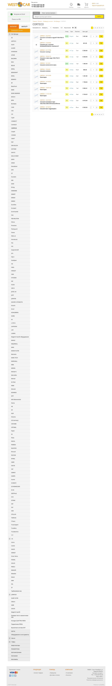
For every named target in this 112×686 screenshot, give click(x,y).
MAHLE (13, 340)
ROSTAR (13, 455)
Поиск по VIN (14, 19)
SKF (12, 504)
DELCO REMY (15, 156)
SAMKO (13, 472)
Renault (13, 451)
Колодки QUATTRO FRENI (18, 621)
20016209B (48, 75)
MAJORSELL (14, 344)
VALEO (13, 549)
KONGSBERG (14, 312)
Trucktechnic (14, 531)
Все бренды (14, 34)
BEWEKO (13, 79)
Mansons (13, 354)
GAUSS (13, 608)
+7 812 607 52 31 (38, 6)
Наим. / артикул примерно (48, 13)
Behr (12, 62)
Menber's (14, 371)
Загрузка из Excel (16, 14)
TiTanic (13, 521)
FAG (12, 215)
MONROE (14, 392)
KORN (13, 316)
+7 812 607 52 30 (38, 5)
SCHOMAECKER (15, 486)
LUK (12, 330)
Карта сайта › (99, 676)
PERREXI (13, 445)
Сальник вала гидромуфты (48, 108)
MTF (12, 396)
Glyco (12, 257)
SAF (12, 469)
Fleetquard (14, 229)
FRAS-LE (13, 236)
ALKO (12, 44)
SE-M (12, 490)
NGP (12, 413)
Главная (35, 21)
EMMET (13, 194)
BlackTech (14, 86)
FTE (12, 246)
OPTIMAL (13, 427)
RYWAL (13, 458)
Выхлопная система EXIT (18, 627)
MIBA (12, 385)
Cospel (13, 131)
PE (12, 434)
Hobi (12, 274)
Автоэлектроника (16, 652)
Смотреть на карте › (97, 673)
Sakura (13, 601)
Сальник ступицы (45, 52)
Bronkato (13, 104)
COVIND (13, 135)
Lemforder (14, 326)
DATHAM (13, 149)
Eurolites (13, 204)
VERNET (13, 553)
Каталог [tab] (13, 26)
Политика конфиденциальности (95, 680)
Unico (12, 542)
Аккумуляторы (15, 649)
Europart (13, 208)
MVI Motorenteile (16, 399)
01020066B (48, 42)
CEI (12, 114)
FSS (12, 243)
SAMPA (13, 476)
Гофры (13, 642)
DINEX (13, 163)
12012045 (48, 63)
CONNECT (14, 121)
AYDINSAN (14, 51)
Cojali (12, 117)
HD (12, 264)
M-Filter (13, 382)
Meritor (13, 378)
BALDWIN (14, 58)
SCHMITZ (13, 483)
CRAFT (13, 138)
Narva (13, 403)
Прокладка (43, 77)
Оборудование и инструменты (20, 634)
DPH (12, 170)
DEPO (12, 159)
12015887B (48, 81)
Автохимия (14, 656)
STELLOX (13, 514)
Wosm (13, 577)
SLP (12, 507)
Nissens (13, 417)
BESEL (13, 76)
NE (12, 406)
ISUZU (13, 284)
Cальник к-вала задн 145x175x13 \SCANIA (50, 59)
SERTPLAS (14, 493)
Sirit (12, 497)
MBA (12, 364)
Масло (13, 638)
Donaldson (14, 166)
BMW (12, 90)
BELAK (13, 65)
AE (12, 37)
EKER (12, 184)
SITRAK (13, 500)
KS (12, 319)
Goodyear (14, 260)
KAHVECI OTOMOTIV (17, 302)
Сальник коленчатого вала (48, 65)
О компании (69, 673)
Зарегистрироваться (98, 5)
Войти (94, 3)
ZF (12, 587)
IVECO (13, 288)
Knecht (13, 305)
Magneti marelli (15, 612)
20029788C (48, 36)
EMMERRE (14, 191)
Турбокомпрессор (16, 591)
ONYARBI (13, 424)
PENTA (13, 441)
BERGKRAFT (14, 72)
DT (12, 173)
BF (12, 83)
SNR (12, 511)
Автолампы (14, 659)
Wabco (13, 566)
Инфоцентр (53, 673)
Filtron (13, 222)
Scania (13, 479)
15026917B (48, 56)
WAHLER (13, 570)
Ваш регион (35, 2)
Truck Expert (14, 525)
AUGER (13, 48)
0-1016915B (48, 94)
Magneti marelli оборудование (20, 337)
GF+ (12, 253)
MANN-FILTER (15, 351)
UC (12, 539)
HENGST (13, 271)
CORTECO (14, 128)
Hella (12, 267)
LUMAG (13, 333)
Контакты (68, 675)
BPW (12, 100)
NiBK (12, 605)
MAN (12, 347)
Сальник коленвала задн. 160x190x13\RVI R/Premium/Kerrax (50, 102)
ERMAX (13, 197)
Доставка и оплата (55, 675)
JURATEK (13, 298)
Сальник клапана (45, 71)
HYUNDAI (13, 278)
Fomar (13, 232)
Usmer (13, 546)
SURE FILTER (14, 598)
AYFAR (13, 55)
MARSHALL (14, 361)
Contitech (14, 124)
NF (12, 410)
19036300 (48, 69)
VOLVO (13, 563)
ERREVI (13, 201)
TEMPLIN (13, 518)
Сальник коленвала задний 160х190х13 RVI (52, 38)
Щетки (13, 631)
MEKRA (13, 368)
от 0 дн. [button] (71, 63)
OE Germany (14, 420)
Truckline (13, 528)
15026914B (48, 88)
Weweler (13, 573)
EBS (12, 180)
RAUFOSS (13, 448)
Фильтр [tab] (24, 26)
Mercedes (14, 375)
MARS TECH (14, 358)
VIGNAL (13, 559)
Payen (13, 431)
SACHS (13, 465)
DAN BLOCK (14, 145)
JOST (12, 295)
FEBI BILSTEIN (15, 218)
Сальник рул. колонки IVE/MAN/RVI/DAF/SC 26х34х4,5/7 (49, 45)
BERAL (13, 69)
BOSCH (13, 97)
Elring (13, 187)
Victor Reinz (14, 556)
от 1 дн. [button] (71, 43)
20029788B (48, 100)
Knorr (12, 309)
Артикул (36, 13)
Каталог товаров (38, 673)
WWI (12, 580)
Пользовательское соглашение (95, 678)
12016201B (48, 107)
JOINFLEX (13, 594)
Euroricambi (14, 211)
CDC (12, 111)
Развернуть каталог (17, 30)
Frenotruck (14, 239)
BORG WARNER (15, 93)
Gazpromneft (15, 250)
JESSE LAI (13, 291)
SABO (12, 462)
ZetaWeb (102, 684)
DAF (12, 142)
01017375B (48, 50)
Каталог (40, 21)
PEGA (12, 438)
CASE (12, 107)
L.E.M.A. (13, 323)
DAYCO (13, 152)
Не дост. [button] (72, 36)
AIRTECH (13, 41)
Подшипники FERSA (17, 624)
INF (12, 281)
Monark (13, 389)
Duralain (13, 177)
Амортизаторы (15, 645)
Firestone (13, 225)
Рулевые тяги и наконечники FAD (19, 616)
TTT (12, 535)
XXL (12, 584)
